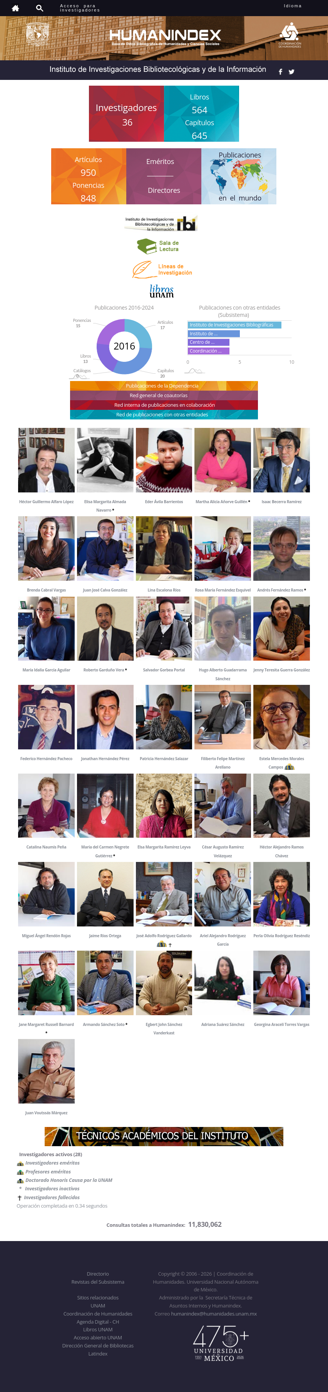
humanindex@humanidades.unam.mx (214, 1313)
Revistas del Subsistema (98, 1281)
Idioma (302, 5)
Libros (199, 96)
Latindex (98, 1353)
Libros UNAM (97, 1329)
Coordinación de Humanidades (98, 1313)
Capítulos (199, 122)
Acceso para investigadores (80, 7)
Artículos (88, 159)
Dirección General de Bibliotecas (97, 1345)
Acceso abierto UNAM (98, 1337)
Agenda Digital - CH (98, 1321)
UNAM (97, 1305)
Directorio (98, 1273)
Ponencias (88, 185)
